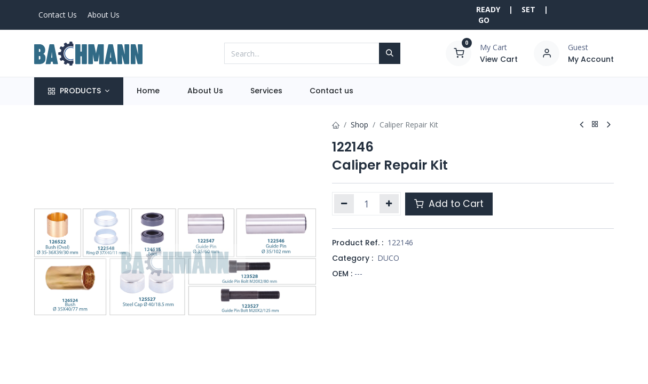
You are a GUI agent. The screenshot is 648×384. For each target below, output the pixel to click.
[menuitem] (148, 91)
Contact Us (57, 15)
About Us (104, 15)
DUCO (388, 258)
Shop (359, 124)
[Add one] (389, 203)
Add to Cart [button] (449, 203)
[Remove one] (344, 203)
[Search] (389, 53)
